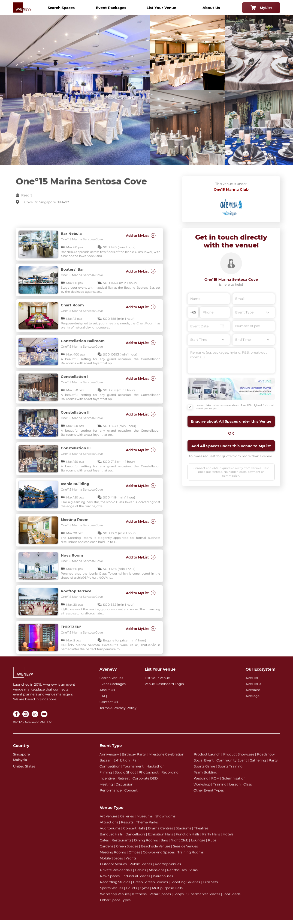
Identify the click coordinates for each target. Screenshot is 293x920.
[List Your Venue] (161, 7)
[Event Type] (253, 312)
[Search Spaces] (61, 7)
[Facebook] (16, 714)
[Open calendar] (222, 326)
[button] (231, 421)
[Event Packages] (111, 7)
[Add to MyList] (141, 235)
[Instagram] (25, 714)
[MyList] (261, 7)
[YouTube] (44, 714)
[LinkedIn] (35, 714)
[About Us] (211, 7)
